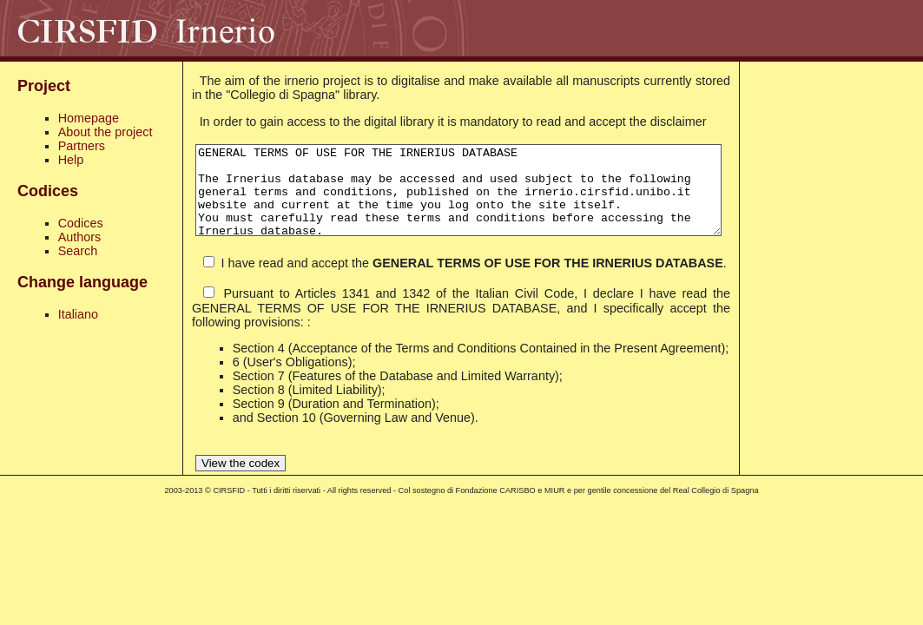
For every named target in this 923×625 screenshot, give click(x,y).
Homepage (88, 118)
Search (78, 251)
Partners (81, 146)
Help (71, 160)
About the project (105, 132)
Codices (80, 223)
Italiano (78, 314)
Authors (80, 237)
